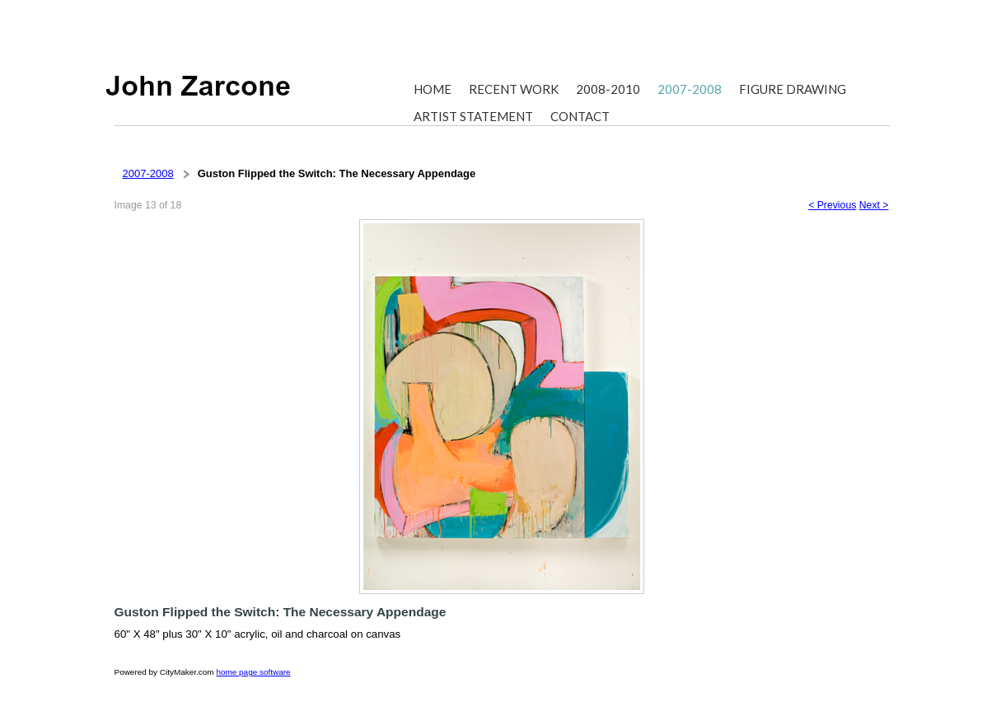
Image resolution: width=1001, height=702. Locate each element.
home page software (253, 671)
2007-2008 (148, 173)
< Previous (832, 205)
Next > (874, 205)
